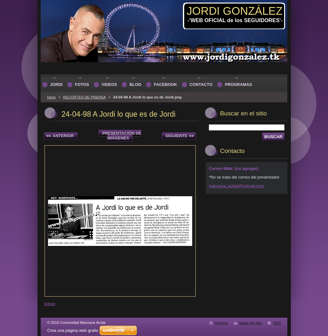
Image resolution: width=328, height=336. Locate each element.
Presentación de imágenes (121, 135)
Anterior (60, 135)
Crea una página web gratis (72, 330)
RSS (277, 323)
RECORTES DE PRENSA (84, 97)
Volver (49, 303)
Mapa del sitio (250, 323)
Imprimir (221, 323)
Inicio (51, 97)
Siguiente (179, 135)
